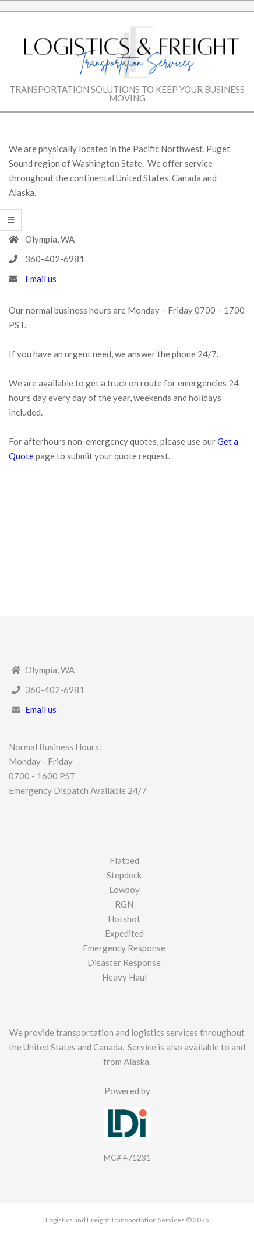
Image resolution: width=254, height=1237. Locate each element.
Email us (41, 278)
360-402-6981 (54, 259)
